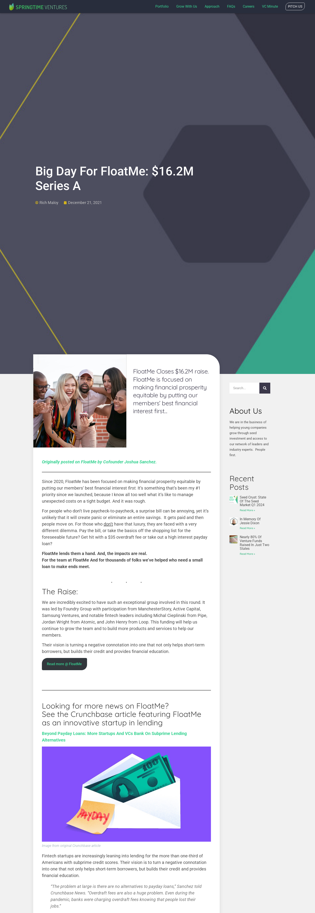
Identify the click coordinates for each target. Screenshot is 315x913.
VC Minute (270, 6)
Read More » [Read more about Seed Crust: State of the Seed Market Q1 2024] (247, 510)
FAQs (231, 6)
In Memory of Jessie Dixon (250, 521)
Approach (212, 6)
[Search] (264, 388)
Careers (248, 6)
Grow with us (186, 6)
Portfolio (162, 6)
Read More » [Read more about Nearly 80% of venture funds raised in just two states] (247, 553)
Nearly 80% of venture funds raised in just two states (254, 543)
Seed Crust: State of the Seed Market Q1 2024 (253, 501)
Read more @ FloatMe (64, 664)
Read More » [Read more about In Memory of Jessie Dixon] (247, 528)
